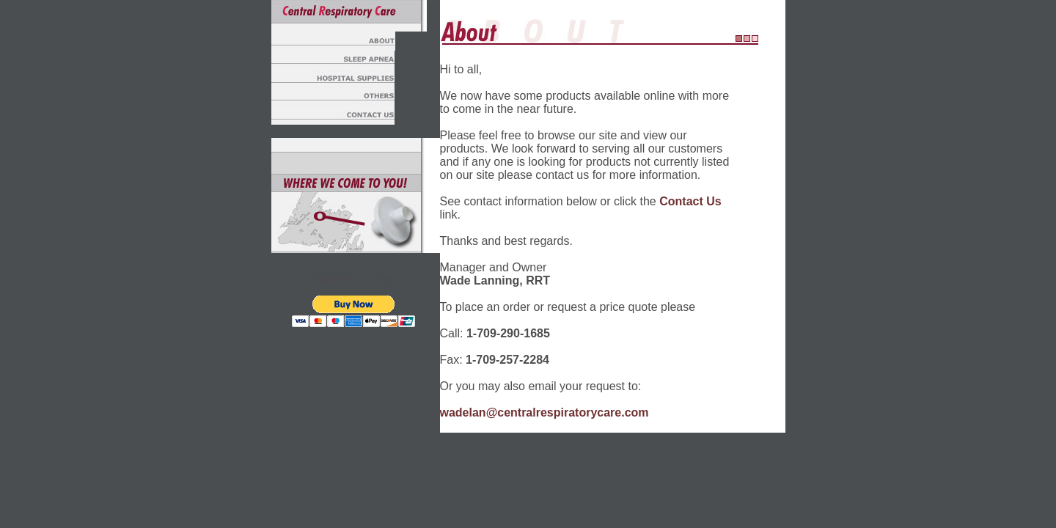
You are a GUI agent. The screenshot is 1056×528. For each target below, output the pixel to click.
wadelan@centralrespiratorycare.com (544, 412)
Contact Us (690, 201)
